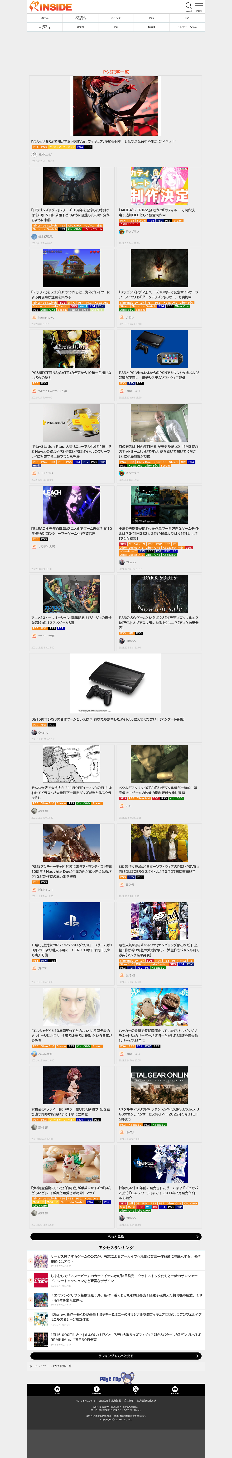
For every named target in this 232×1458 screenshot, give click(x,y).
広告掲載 (116, 1400)
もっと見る (116, 1236)
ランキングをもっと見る (116, 1356)
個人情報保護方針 (146, 1400)
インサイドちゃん (187, 27)
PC (116, 27)
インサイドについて (86, 1400)
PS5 (151, 18)
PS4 (187, 18)
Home (57, 1393)
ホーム (44, 18)
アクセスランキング (80, 17)
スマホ (80, 27)
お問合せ (103, 1400)
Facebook (96, 1393)
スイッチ (116, 18)
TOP (116, 1378)
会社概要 (129, 1400)
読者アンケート (45, 26)
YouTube (175, 1393)
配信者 (151, 27)
